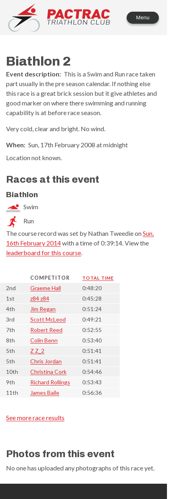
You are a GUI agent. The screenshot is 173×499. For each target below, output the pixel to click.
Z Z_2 (37, 350)
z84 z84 (39, 298)
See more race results (35, 417)
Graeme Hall (45, 288)
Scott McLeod (48, 319)
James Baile (44, 392)
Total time (98, 277)
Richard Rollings (50, 382)
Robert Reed (46, 329)
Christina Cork (48, 371)
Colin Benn (44, 340)
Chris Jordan (46, 361)
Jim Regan (43, 308)
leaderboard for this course (43, 252)
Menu (142, 17)
